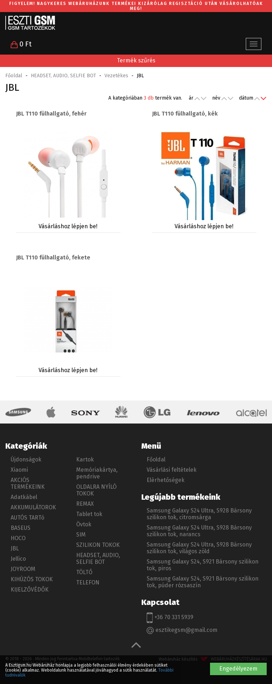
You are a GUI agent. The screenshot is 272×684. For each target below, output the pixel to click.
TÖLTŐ (84, 572)
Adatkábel (24, 497)
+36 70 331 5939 (170, 617)
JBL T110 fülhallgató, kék (185, 113)
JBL (15, 548)
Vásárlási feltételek (172, 469)
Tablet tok (89, 514)
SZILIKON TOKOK (98, 545)
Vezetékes (116, 76)
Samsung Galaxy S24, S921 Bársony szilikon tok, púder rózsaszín (203, 582)
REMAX (85, 503)
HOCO (18, 538)
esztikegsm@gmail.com (182, 630)
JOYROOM (23, 569)
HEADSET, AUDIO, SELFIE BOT (63, 76)
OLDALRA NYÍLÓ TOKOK (96, 490)
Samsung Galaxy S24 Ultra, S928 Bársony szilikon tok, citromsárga (199, 514)
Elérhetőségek (166, 480)
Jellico (18, 558)
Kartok (85, 459)
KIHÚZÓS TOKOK (32, 579)
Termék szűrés (136, 60)
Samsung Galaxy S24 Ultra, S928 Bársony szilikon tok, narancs (199, 531)
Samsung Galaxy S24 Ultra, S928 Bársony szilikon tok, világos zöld (199, 548)
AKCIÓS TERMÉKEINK (28, 483)
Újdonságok (26, 459)
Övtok (83, 524)
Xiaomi (19, 469)
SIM (81, 534)
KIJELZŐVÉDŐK (30, 589)
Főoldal (13, 76)
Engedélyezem (238, 668)
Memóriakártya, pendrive (97, 473)
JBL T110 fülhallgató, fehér (51, 113)
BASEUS (20, 528)
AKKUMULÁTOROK (33, 507)
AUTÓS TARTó (27, 517)
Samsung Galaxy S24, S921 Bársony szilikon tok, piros (203, 565)
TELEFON (88, 582)
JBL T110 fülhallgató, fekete (53, 257)
